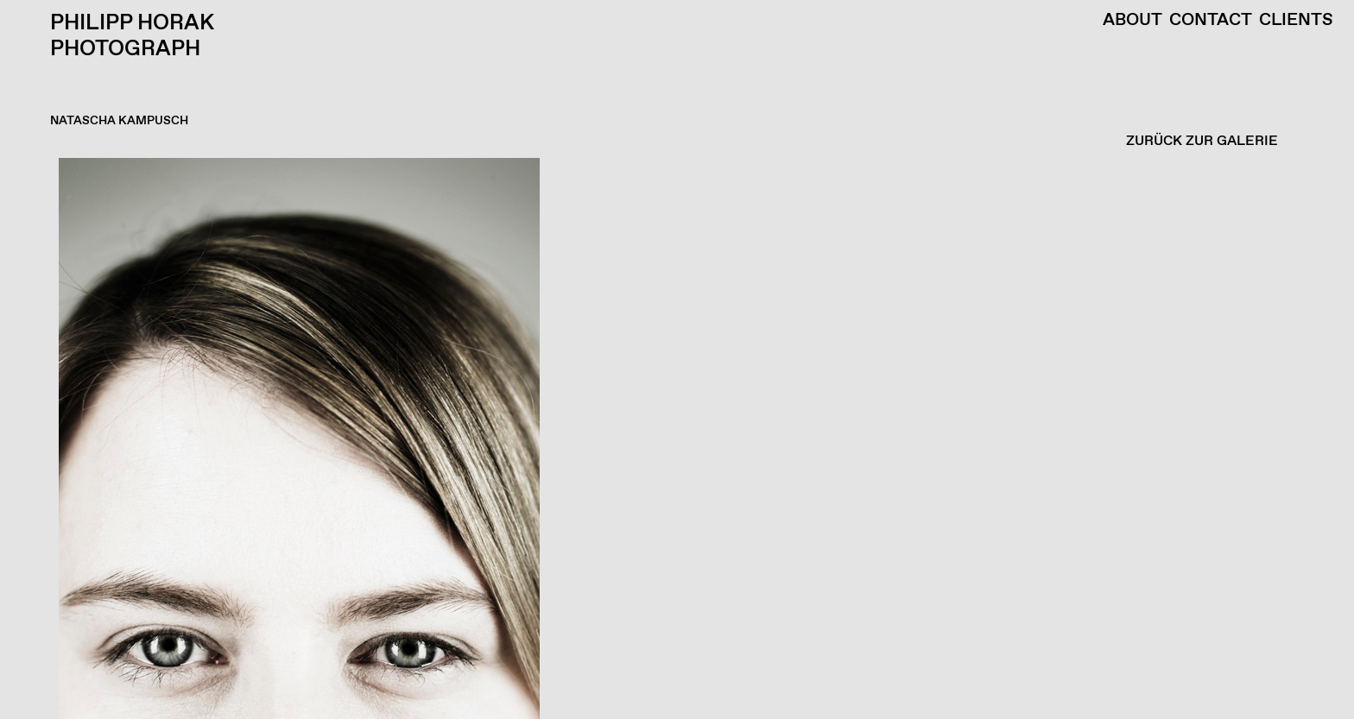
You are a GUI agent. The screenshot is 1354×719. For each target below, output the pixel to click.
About (1132, 20)
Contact (1210, 20)
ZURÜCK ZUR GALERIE (1202, 141)
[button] (673, 438)
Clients (1296, 20)
